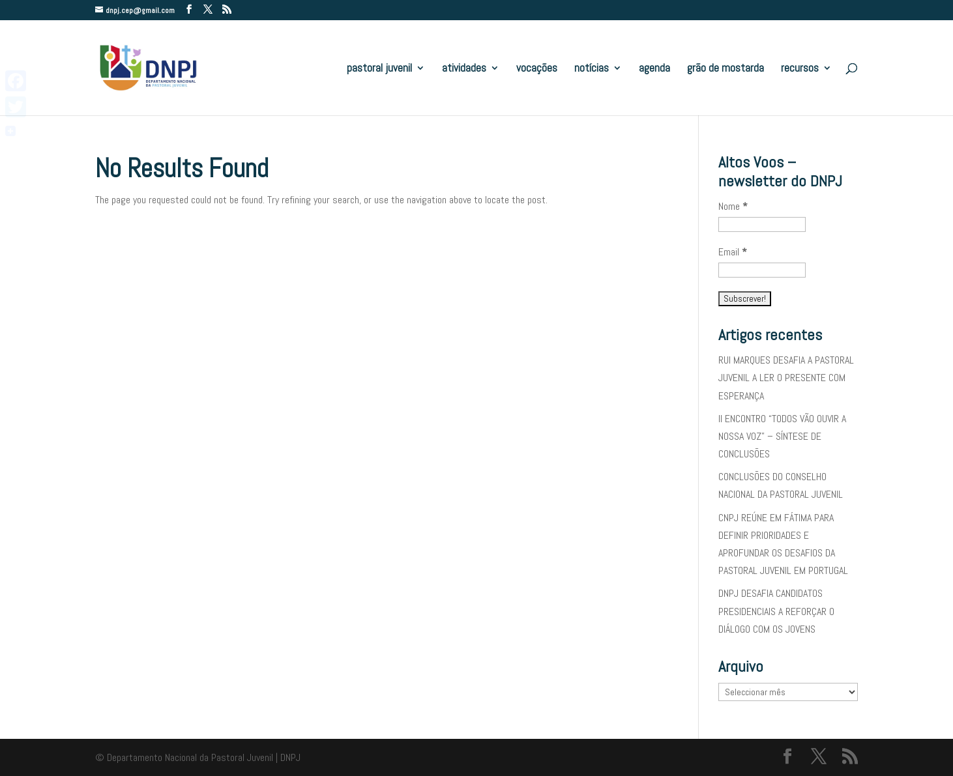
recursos (800, 69)
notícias (591, 69)
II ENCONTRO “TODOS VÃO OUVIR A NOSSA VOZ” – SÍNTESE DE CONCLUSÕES (782, 436)
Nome (733, 206)
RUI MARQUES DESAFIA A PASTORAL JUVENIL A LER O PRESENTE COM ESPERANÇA (786, 377)
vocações (536, 69)
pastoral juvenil (379, 69)
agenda (654, 69)
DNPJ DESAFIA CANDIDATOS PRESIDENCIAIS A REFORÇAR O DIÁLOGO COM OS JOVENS (776, 610)
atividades (464, 69)
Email (732, 252)
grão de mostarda (725, 69)
